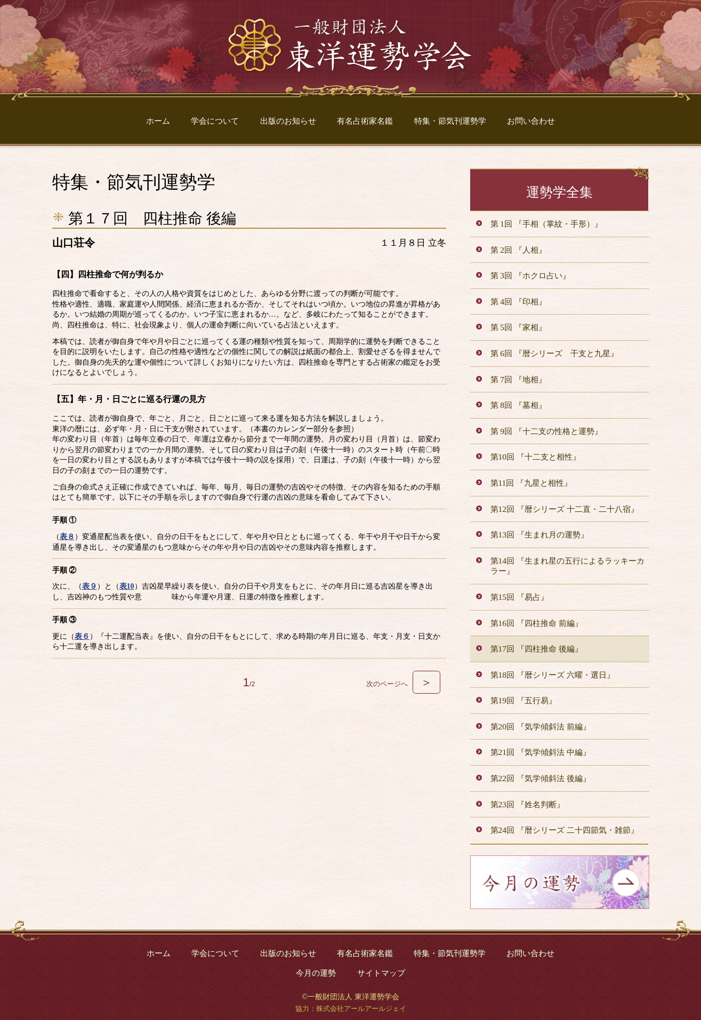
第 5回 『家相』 (518, 327)
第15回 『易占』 (519, 596)
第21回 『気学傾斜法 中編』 (540, 752)
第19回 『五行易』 (523, 700)
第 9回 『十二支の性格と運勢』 (546, 431)
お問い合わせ (531, 120)
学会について (215, 120)
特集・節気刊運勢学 (450, 120)
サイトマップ (381, 972)
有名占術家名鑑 (365, 120)
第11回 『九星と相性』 (531, 482)
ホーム (158, 120)
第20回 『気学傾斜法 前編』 (540, 726)
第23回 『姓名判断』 (527, 804)
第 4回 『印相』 (518, 301)
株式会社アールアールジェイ (361, 1009)
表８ (67, 537)
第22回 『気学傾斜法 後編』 (540, 778)
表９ (89, 586)
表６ (82, 636)
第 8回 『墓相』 (518, 404)
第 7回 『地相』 (518, 379)
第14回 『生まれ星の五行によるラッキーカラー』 (567, 566)
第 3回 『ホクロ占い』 (530, 275)
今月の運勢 (316, 972)
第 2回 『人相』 (518, 249)
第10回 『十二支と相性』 (535, 456)
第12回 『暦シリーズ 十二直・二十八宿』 (564, 508)
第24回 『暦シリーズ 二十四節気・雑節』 (564, 829)
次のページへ (403, 684)
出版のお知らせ (288, 120)
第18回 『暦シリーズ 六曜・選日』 (552, 674)
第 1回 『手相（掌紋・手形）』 (546, 223)
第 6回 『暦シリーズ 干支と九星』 (554, 353)
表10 (126, 586)
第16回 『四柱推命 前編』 (536, 623)
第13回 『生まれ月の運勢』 (539, 534)
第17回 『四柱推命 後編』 (536, 648)
